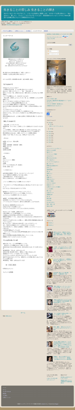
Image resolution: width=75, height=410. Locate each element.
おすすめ (49, 200)
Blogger (56, 404)
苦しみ (48, 171)
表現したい (49, 173)
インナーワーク (37, 31)
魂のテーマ (49, 152)
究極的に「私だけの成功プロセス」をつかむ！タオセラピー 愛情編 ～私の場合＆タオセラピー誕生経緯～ (62, 358)
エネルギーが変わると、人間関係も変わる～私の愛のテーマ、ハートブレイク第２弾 (62, 260)
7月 (51, 124)
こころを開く (50, 188)
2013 (49, 135)
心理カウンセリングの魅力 (53, 187)
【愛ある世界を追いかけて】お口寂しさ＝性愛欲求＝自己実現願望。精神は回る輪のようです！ (62, 301)
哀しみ (48, 196)
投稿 (49, 51)
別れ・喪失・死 (51, 204)
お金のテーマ (50, 192)
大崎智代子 (49, 111)
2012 (49, 137)
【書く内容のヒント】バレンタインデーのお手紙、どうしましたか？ (62, 287)
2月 (51, 128)
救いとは (49, 190)
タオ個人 (28, 31)
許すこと (49, 167)
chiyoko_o (50, 222)
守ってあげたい (51, 160)
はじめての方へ (51, 202)
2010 (49, 142)
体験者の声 (49, 194)
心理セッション (19, 31)
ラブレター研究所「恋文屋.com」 (55, 104)
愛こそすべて (50, 163)
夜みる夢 (49, 198)
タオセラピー (50, 156)
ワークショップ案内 (52, 154)
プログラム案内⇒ (7, 31)
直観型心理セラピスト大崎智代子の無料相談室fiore (66, 382)
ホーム (23, 313)
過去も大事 (49, 206)
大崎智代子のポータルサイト (54, 105)
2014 (49, 133)
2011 (49, 140)
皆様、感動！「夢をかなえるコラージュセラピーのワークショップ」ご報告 (62, 328)
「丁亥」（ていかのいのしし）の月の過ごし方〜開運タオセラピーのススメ (62, 248)
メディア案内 (50, 181)
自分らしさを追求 (51, 150)
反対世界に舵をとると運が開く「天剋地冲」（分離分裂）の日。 (62, 273)
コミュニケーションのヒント (54, 148)
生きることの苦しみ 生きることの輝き (29, 9)
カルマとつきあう (51, 183)
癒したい (49, 175)
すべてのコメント (53, 54)
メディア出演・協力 (52, 98)
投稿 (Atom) (9, 316)
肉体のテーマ (50, 185)
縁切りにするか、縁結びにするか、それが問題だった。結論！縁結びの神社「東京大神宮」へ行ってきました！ (62, 234)
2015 (49, 131)
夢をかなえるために (52, 158)
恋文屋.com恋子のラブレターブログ (66, 378)
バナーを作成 (49, 116)
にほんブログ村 (51, 38)
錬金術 (46, 31)
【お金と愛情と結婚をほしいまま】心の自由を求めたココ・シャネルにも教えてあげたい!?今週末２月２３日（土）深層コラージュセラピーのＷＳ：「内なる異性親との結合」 (62, 344)
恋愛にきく (49, 177)
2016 (49, 122)
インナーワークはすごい (53, 161)
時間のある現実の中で (52, 165)
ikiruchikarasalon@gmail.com (14, 24)
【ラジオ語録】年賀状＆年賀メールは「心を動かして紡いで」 (62, 314)
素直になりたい (51, 179)
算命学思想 (49, 169)
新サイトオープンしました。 (57, 126)
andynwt (43, 404)
